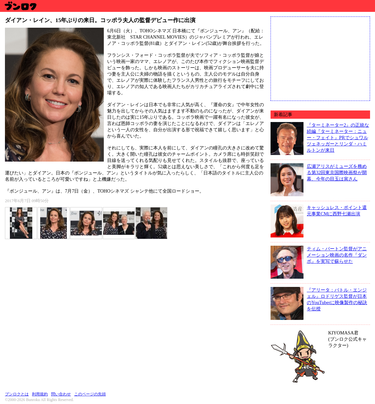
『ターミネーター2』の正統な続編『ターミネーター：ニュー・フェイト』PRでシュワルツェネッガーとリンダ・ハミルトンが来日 (338, 137)
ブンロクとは (17, 394)
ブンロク (20, 6)
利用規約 (40, 394)
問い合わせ (61, 394)
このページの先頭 (90, 394)
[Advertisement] (320, 58)
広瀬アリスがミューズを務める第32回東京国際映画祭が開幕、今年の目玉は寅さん (337, 172)
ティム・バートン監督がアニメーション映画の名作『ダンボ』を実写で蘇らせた (337, 255)
